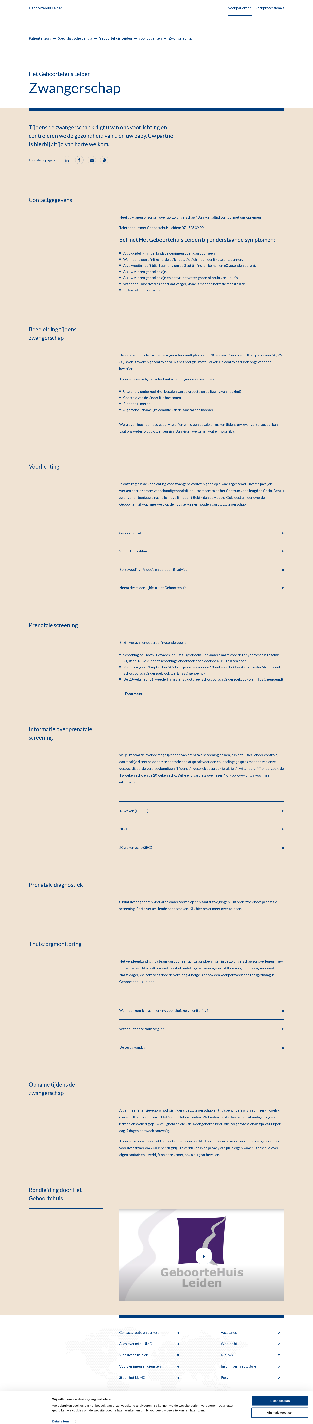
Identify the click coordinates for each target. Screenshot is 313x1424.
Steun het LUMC (149, 1378)
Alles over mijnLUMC (149, 1344)
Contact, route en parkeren (149, 1333)
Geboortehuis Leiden (46, 8)
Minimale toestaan (280, 1407)
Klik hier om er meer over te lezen (215, 909)
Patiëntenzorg (40, 38)
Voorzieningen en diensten (149, 1367)
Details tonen (61, 1416)
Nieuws (250, 1355)
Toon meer (133, 694)
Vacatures (250, 1333)
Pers (250, 1378)
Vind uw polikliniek (149, 1355)
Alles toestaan (279, 1395)
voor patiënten (150, 38)
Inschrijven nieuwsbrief (250, 1367)
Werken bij (250, 1344)
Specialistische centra (75, 38)
